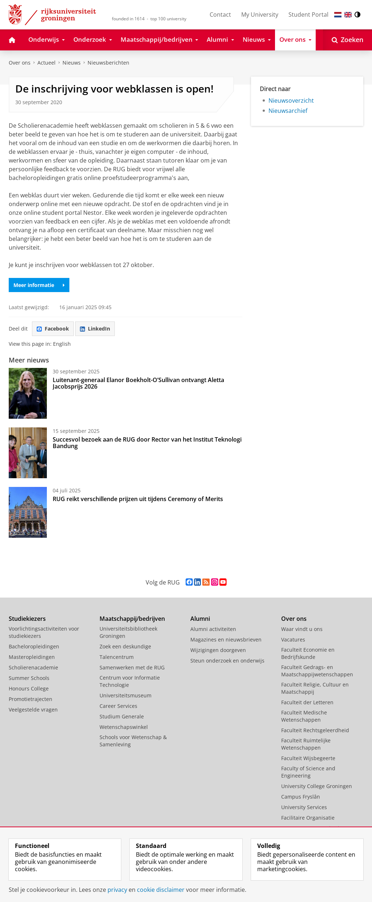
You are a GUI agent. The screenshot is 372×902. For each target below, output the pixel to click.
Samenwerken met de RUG (132, 667)
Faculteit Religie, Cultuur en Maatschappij (315, 688)
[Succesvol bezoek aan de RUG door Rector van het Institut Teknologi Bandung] (28, 452)
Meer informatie (39, 285)
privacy (117, 890)
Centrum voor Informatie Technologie (130, 681)
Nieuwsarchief (287, 111)
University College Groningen (316, 786)
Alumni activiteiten (213, 629)
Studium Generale (122, 716)
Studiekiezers (27, 618)
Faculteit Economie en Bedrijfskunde (308, 653)
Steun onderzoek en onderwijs (227, 660)
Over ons (20, 62)
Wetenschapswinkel (124, 726)
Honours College (29, 688)
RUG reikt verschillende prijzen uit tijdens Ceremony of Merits (138, 499)
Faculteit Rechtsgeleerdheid (315, 730)
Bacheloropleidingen (34, 646)
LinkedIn (95, 328)
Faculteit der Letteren (307, 702)
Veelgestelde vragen (33, 709)
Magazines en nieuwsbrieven (226, 639)
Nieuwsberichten (108, 62)
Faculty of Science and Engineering (308, 772)
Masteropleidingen (32, 656)
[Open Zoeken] (347, 39)
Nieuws (71, 62)
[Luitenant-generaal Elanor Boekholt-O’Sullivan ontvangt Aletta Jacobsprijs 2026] (28, 393)
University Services (304, 807)
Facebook (53, 328)
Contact (220, 15)
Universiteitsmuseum (125, 695)
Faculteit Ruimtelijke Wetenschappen (306, 744)
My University (259, 15)
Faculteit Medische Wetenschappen (304, 716)
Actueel (46, 62)
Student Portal (308, 15)
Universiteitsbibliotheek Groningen (128, 632)
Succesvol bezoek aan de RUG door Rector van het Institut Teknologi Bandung (147, 442)
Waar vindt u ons (302, 629)
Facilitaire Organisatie (308, 817)
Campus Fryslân (300, 796)
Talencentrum (117, 656)
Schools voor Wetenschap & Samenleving (133, 741)
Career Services (118, 705)
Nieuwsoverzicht (291, 100)
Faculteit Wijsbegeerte (308, 758)
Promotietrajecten (30, 699)
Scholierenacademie (33, 667)
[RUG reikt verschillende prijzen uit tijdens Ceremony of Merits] (28, 512)
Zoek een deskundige (125, 646)
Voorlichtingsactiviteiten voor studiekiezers (44, 632)
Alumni (200, 618)
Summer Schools (29, 678)
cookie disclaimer (161, 890)
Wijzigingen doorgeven (218, 650)
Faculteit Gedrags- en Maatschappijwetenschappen (317, 671)
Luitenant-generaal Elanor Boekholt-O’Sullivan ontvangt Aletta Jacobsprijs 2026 (138, 383)
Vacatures (293, 639)
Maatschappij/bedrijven (132, 618)
